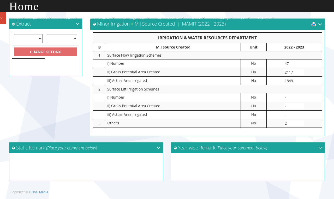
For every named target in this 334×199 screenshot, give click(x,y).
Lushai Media (38, 192)
